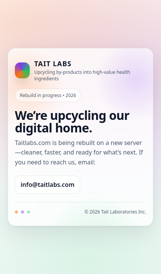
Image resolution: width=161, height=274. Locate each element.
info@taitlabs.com (47, 184)
